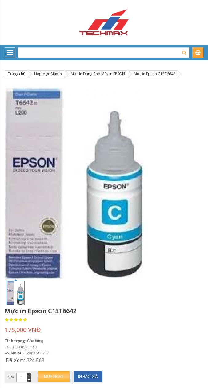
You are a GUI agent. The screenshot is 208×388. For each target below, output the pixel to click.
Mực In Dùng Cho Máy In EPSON (98, 73)
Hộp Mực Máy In (48, 73)
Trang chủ (16, 73)
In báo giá (88, 376)
